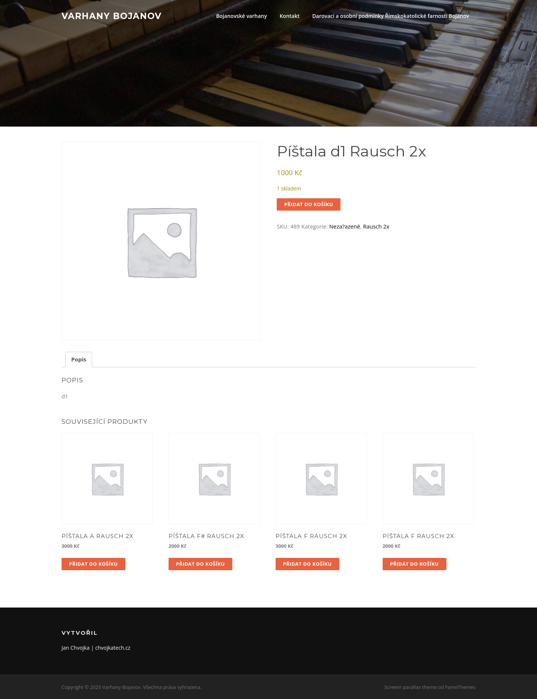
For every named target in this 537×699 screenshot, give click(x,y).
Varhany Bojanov (111, 15)
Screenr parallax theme (410, 687)
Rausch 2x (376, 226)
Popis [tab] (78, 359)
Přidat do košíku (308, 204)
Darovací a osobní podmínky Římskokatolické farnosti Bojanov (390, 15)
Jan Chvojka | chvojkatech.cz (96, 647)
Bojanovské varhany (241, 15)
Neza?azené (344, 226)
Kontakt (290, 15)
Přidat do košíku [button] (93, 563)
